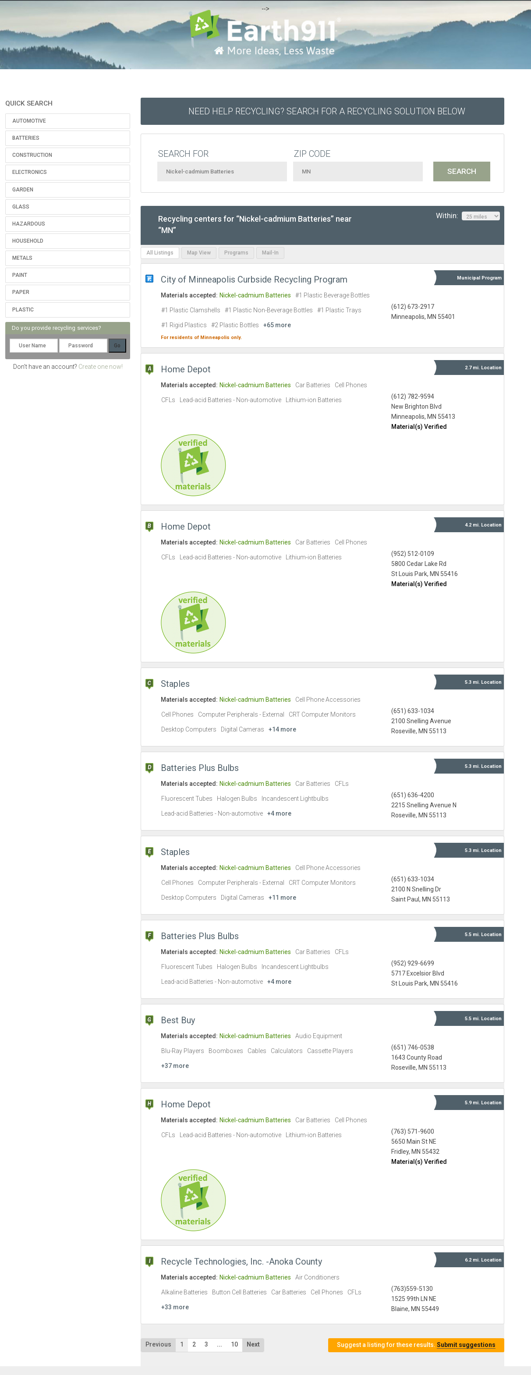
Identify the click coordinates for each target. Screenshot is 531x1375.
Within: (468, 216)
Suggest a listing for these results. (416, 1345)
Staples (175, 684)
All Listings (159, 253)
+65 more (277, 325)
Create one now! (100, 366)
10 (234, 1344)
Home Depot (186, 369)
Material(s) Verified (419, 426)
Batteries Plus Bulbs (200, 768)
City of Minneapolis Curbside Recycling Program (254, 279)
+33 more (175, 1307)
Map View (199, 253)
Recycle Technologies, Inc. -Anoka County (241, 1261)
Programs (236, 253)
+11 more (282, 897)
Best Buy (178, 1020)
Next (253, 1344)
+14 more (282, 729)
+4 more (279, 813)
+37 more (175, 1065)
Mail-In (270, 253)
